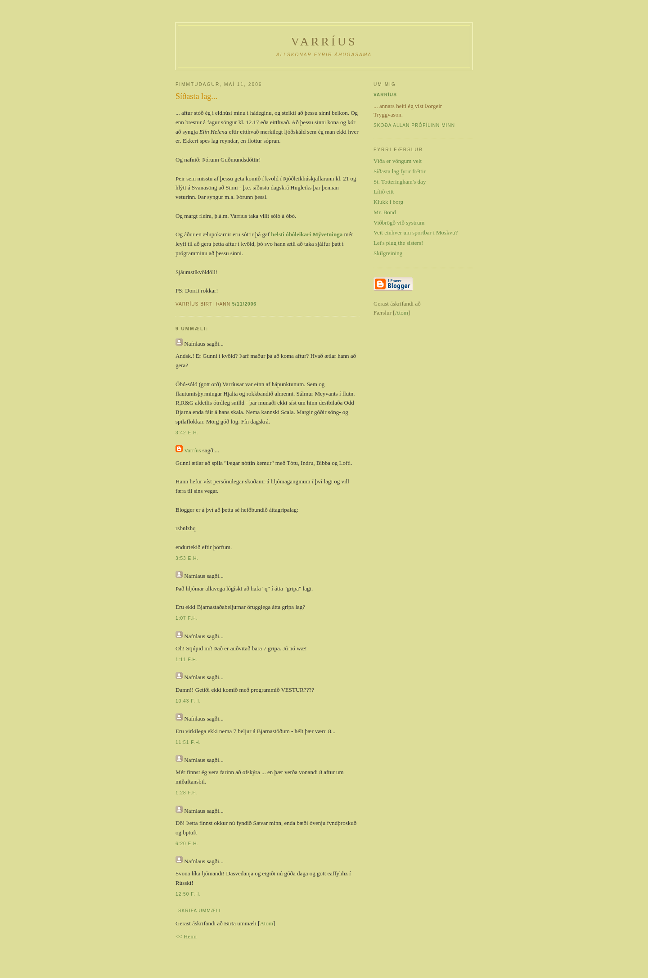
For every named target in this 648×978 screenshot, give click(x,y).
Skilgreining (388, 253)
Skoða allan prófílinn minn (414, 125)
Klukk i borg (388, 201)
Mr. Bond (385, 212)
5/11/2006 (244, 304)
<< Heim (186, 936)
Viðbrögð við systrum (399, 222)
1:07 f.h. (187, 618)
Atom (266, 923)
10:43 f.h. (188, 701)
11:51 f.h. (188, 742)
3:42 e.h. (187, 432)
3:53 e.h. (187, 558)
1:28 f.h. (187, 792)
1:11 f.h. (187, 659)
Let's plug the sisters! (398, 242)
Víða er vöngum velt (398, 161)
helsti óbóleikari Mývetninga (306, 234)
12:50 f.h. (188, 894)
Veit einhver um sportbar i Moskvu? (416, 232)
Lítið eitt (384, 191)
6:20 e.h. (187, 843)
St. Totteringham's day (400, 181)
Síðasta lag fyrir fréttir (400, 171)
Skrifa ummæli (199, 910)
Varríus (324, 41)
